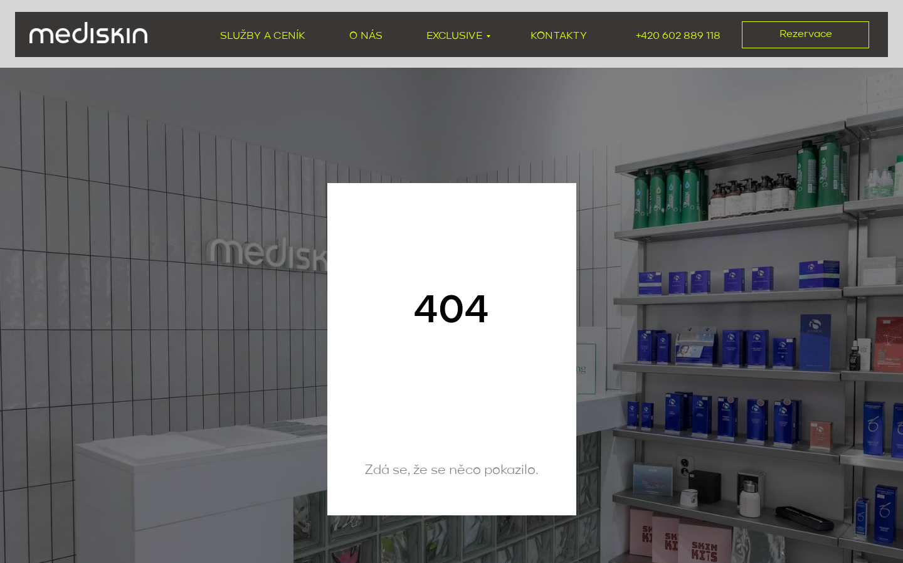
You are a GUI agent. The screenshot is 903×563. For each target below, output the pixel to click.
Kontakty (559, 36)
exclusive (454, 36)
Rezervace (805, 34)
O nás (366, 36)
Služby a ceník (262, 36)
